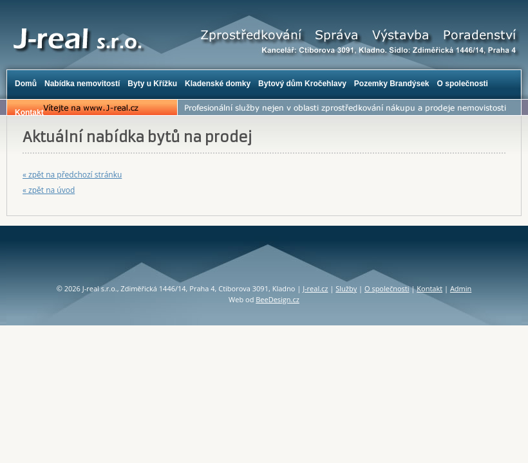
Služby (346, 288)
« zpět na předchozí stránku (72, 174)
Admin (460, 288)
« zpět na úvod (49, 190)
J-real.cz (315, 288)
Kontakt (429, 288)
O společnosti (387, 288)
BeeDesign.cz (277, 299)
